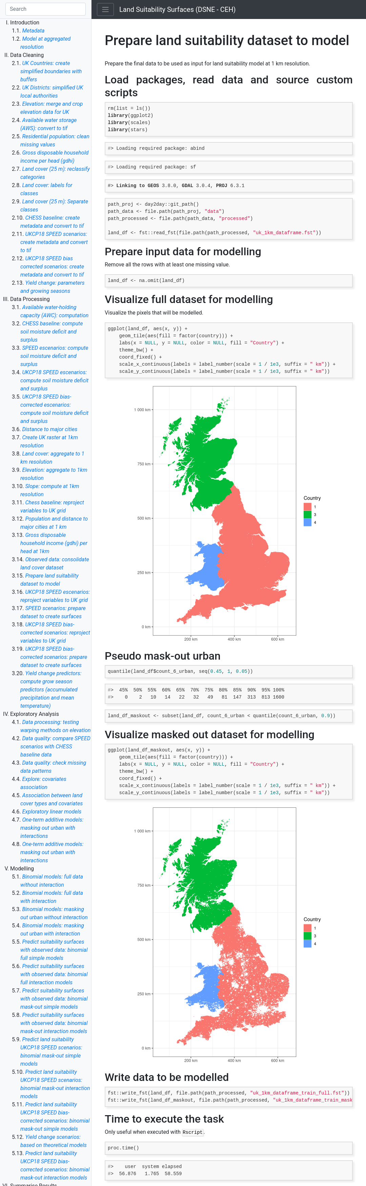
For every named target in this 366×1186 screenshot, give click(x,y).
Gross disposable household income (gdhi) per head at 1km (53, 543)
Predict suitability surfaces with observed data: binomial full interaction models (54, 974)
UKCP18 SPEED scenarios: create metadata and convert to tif (54, 242)
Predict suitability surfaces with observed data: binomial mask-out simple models (54, 998)
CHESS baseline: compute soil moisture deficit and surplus (51, 331)
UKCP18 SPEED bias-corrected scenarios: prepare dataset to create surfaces (53, 657)
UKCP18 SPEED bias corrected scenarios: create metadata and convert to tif (52, 266)
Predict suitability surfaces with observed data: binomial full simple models (54, 950)
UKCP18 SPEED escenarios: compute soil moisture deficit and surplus (54, 380)
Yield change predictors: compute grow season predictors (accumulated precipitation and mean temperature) (50, 689)
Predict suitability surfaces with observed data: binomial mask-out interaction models (54, 1023)
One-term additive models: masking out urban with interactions (51, 828)
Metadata (33, 30)
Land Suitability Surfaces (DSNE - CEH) (177, 9)
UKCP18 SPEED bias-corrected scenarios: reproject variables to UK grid (55, 632)
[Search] (45, 9)
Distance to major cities (49, 429)
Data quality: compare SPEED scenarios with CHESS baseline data (55, 746)
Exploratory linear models (51, 811)
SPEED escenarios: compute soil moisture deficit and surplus (54, 356)
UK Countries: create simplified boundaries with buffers (51, 71)
